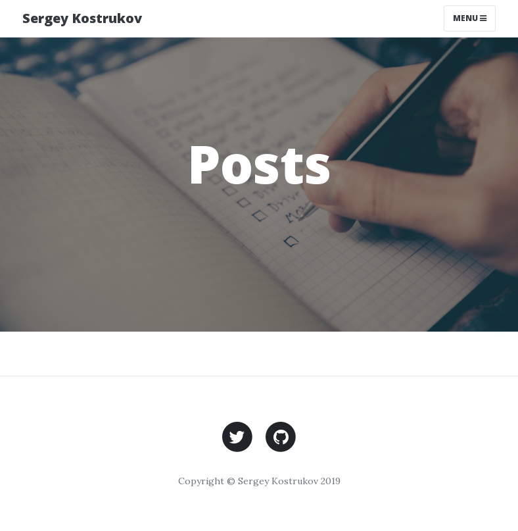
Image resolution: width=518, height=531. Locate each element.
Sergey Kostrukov (82, 18)
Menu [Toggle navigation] (469, 18)
